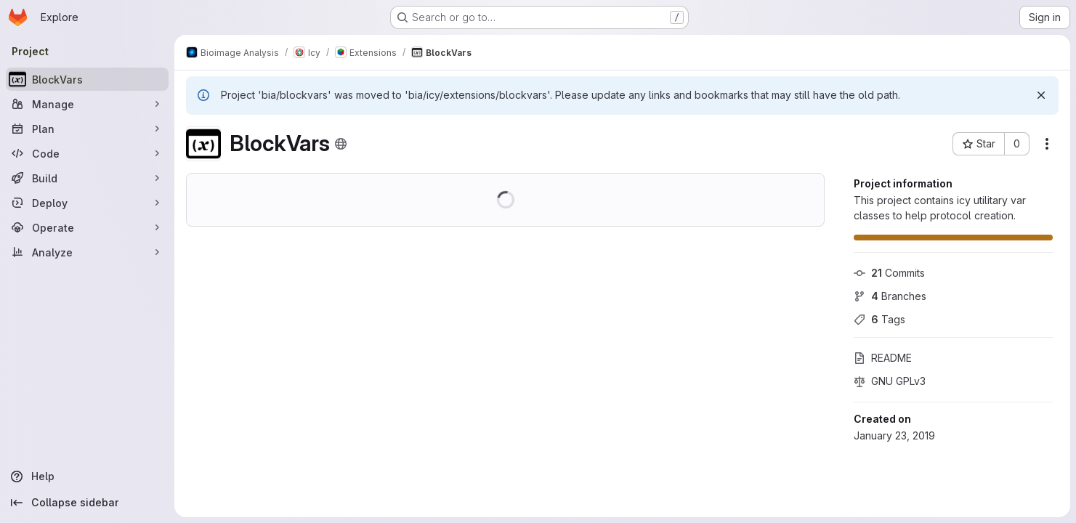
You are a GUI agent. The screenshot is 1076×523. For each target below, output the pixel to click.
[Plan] (87, 128)
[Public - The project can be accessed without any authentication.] (341, 144)
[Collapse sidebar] (87, 502)
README (883, 358)
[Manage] (87, 103)
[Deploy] (87, 202)
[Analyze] (87, 252)
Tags (879, 319)
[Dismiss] (1041, 95)
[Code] (87, 153)
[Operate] (87, 227)
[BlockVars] (87, 79)
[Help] (87, 476)
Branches (890, 296)
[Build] (87, 178)
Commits (889, 273)
